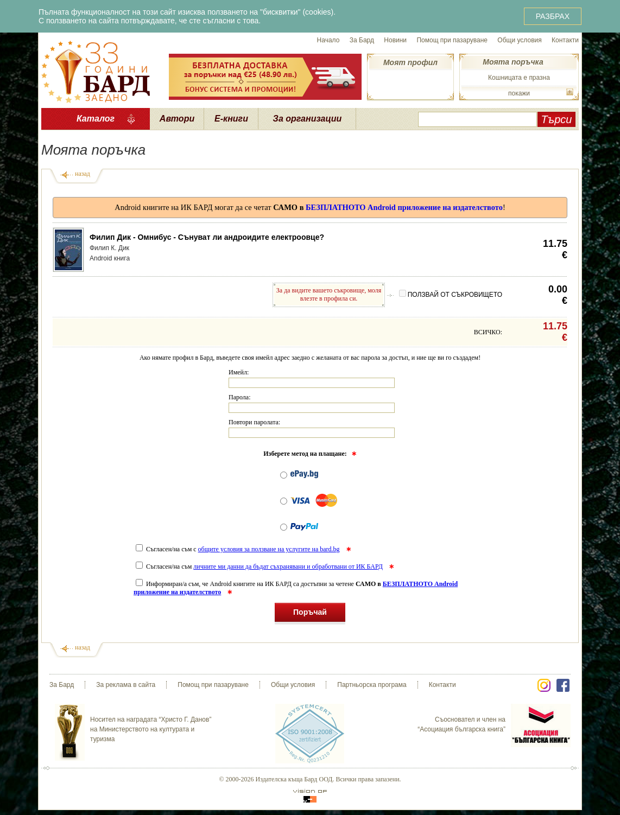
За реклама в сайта (125, 685)
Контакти (565, 40)
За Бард (362, 40)
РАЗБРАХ (553, 16)
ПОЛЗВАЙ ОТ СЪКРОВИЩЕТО (450, 294)
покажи (519, 93)
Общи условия (519, 40)
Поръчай (310, 614)
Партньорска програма (371, 685)
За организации (307, 118)
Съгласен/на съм (260, 566)
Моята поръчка (513, 62)
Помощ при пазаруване (452, 40)
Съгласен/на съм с (238, 549)
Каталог (96, 118)
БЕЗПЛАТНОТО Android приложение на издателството (404, 207)
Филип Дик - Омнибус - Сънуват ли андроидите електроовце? (207, 237)
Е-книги (231, 118)
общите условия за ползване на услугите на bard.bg (269, 549)
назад (82, 173)
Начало (328, 40)
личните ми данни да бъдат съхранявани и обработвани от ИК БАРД (288, 566)
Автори (177, 118)
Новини (395, 40)
